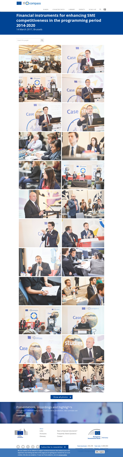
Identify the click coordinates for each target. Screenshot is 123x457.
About (41, 428)
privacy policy (63, 455)
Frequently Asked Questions (66, 433)
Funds (45, 9)
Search (100, 8)
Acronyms (43, 433)
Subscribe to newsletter (53, 447)
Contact (59, 436)
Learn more (21, 416)
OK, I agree (100, 452)
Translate (105, 8)
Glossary (43, 436)
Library (72, 9)
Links (41, 431)
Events (82, 9)
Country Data (58, 9)
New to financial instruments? (67, 431)
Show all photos (60, 397)
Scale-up (92, 9)
